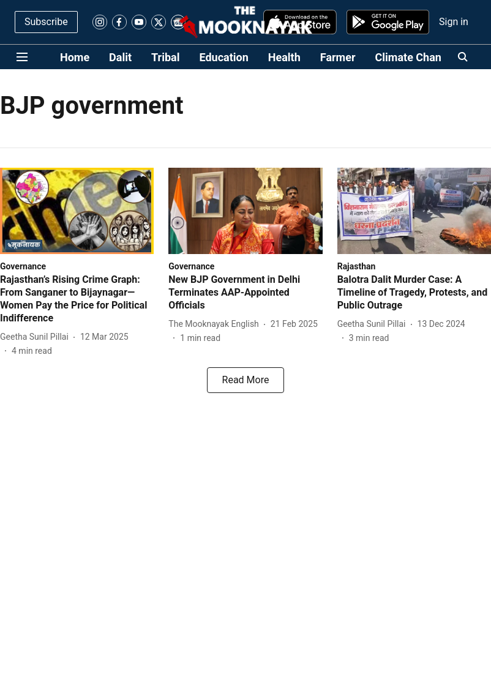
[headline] (77, 299)
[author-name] (36, 337)
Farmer (338, 57)
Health (284, 57)
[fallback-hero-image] (77, 211)
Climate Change (414, 57)
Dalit (120, 57)
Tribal (165, 57)
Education (224, 57)
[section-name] (23, 266)
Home (74, 57)
